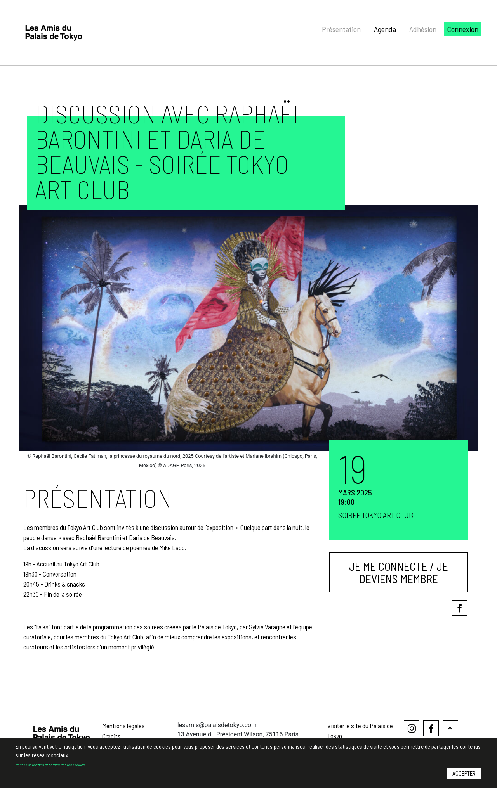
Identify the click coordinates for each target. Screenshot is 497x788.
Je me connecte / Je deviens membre (398, 572)
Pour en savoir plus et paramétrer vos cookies (50, 770)
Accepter (464, 779)
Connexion (462, 29)
